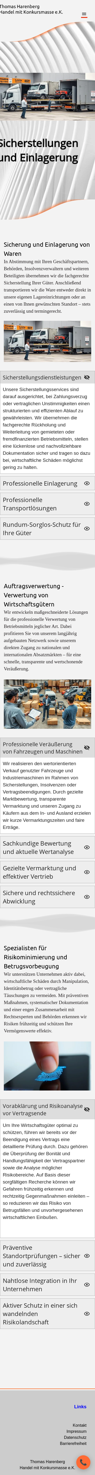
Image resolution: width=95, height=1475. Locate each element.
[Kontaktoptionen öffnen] (83, 1462)
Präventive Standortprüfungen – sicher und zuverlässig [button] (41, 1255)
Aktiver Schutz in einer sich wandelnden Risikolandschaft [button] (40, 1313)
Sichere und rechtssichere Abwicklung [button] (39, 897)
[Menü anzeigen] (84, 14)
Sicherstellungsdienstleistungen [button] (42, 377)
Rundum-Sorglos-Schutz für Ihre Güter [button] (42, 528)
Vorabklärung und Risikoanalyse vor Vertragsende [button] (43, 1109)
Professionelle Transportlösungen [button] (30, 503)
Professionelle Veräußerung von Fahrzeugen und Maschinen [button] (43, 747)
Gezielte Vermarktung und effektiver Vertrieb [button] (39, 872)
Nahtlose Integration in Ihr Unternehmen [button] (40, 1284)
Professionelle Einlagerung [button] (40, 483)
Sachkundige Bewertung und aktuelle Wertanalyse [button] (38, 847)
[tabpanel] (47, 302)
